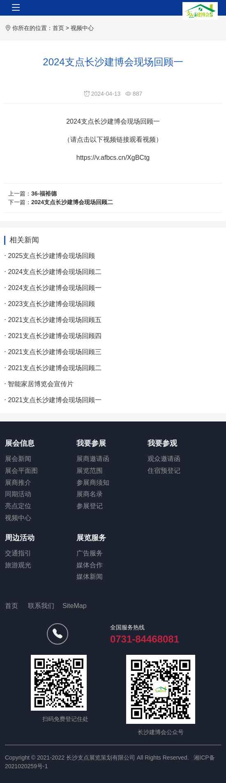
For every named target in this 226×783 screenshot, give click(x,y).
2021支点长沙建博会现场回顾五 (54, 319)
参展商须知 (92, 482)
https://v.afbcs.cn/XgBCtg (113, 157)
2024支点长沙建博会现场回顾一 (54, 287)
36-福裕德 (44, 193)
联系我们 (41, 605)
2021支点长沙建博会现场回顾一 (54, 399)
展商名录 (89, 494)
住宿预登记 (164, 470)
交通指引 (18, 553)
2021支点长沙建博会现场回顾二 (54, 367)
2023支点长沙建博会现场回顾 (51, 303)
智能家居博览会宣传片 (41, 383)
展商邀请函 (92, 458)
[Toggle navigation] (16, 8)
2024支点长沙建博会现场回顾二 (72, 202)
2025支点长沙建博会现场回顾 (51, 255)
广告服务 (89, 553)
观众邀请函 (164, 458)
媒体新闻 (89, 576)
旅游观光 (18, 565)
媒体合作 (89, 565)
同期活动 (18, 494)
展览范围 (89, 470)
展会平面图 (21, 470)
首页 (58, 28)
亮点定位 (18, 505)
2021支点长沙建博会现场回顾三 (54, 351)
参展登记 (89, 505)
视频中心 (82, 28)
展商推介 (18, 482)
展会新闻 (18, 458)
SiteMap (74, 605)
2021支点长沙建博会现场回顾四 (54, 335)
